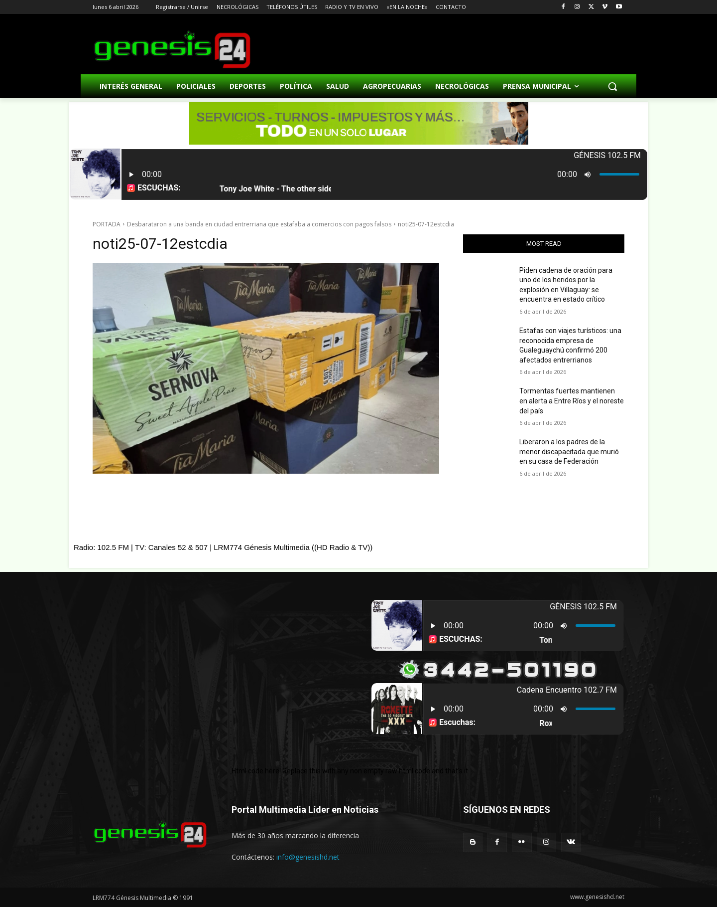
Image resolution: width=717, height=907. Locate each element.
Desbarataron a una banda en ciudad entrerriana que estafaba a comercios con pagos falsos (259, 224)
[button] (612, 86)
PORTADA (106, 224)
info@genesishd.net (308, 857)
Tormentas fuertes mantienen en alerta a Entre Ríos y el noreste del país (571, 400)
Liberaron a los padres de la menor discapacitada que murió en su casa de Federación (569, 451)
